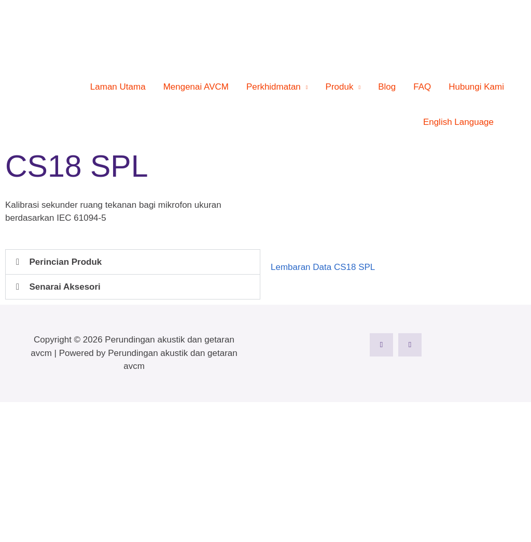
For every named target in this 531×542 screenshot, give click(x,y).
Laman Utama (118, 87)
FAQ (422, 87)
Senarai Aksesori (65, 287)
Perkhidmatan (273, 87)
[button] (507, 123)
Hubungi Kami (476, 87)
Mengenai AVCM (196, 87)
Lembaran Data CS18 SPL (323, 267)
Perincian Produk (66, 262)
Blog (387, 87)
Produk (340, 87)
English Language (458, 122)
